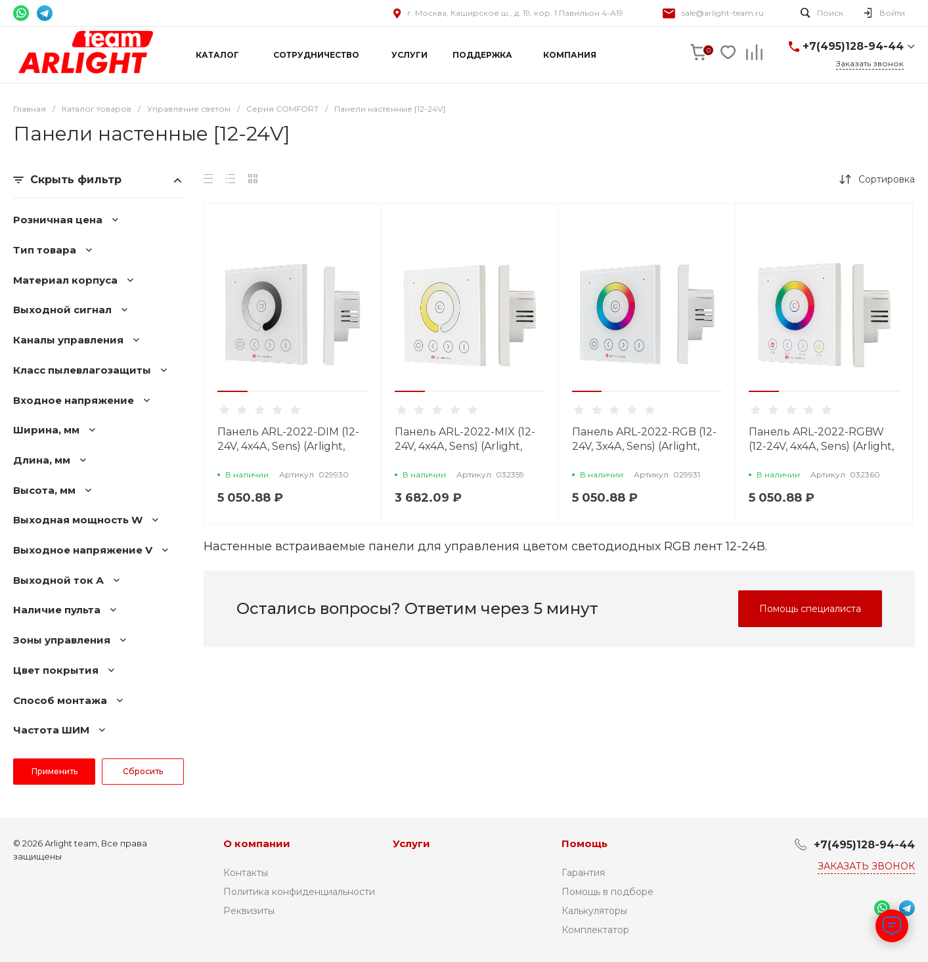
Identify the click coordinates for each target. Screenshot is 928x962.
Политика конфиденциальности (299, 892)
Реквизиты (249, 911)
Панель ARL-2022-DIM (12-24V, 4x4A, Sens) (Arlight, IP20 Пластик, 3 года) (288, 446)
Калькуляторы (594, 911)
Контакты (245, 873)
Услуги (411, 843)
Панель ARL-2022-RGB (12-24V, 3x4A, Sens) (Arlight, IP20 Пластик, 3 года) (644, 446)
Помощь (585, 843)
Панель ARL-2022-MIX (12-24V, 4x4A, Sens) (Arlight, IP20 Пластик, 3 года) (465, 446)
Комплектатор (595, 930)
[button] (232, 391)
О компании (256, 843)
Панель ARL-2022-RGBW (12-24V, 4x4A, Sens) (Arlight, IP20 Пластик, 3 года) (821, 446)
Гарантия (583, 873)
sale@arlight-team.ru (723, 13)
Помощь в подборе (607, 892)
